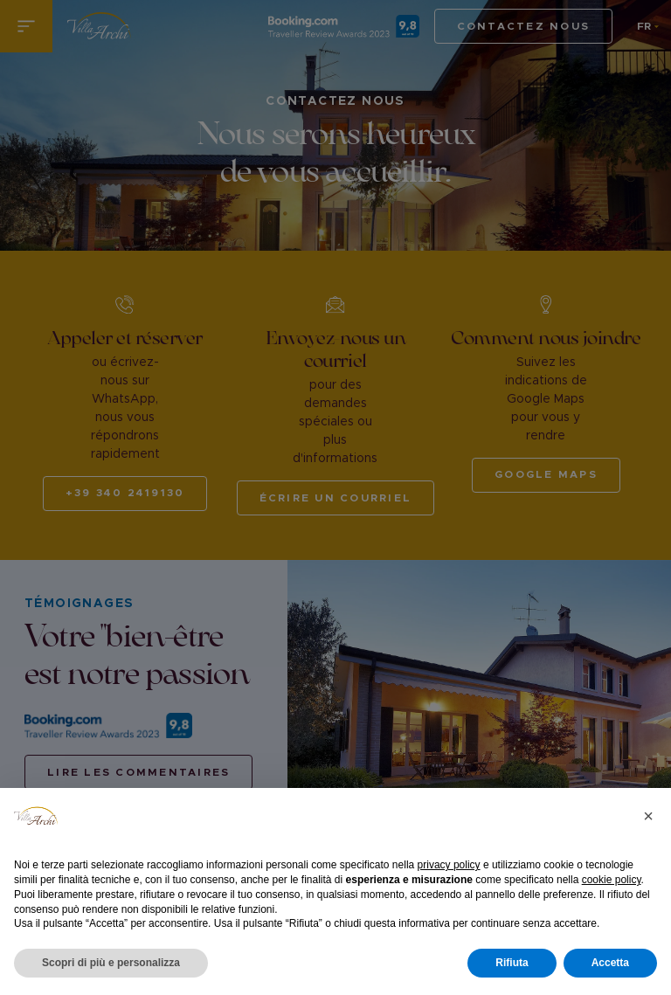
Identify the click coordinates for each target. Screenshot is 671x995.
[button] (648, 816)
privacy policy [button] (449, 865)
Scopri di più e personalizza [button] (111, 963)
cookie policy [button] (611, 880)
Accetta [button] (610, 963)
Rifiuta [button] (511, 963)
